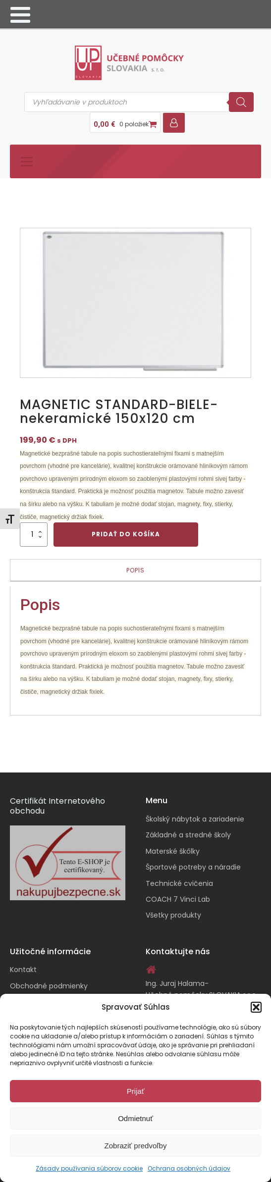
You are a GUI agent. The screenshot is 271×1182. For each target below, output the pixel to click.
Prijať (136, 1091)
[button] (256, 1007)
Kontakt (23, 970)
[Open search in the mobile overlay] (139, 102)
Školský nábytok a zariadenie (195, 819)
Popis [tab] (135, 570)
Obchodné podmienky (49, 986)
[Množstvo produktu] (34, 534)
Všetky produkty (173, 915)
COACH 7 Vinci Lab (178, 899)
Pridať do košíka (126, 534)
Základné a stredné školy (188, 835)
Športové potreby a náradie (193, 867)
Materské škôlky (173, 851)
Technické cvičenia (179, 883)
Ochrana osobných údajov (189, 1168)
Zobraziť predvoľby (136, 1145)
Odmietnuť (135, 1118)
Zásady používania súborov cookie (89, 1168)
